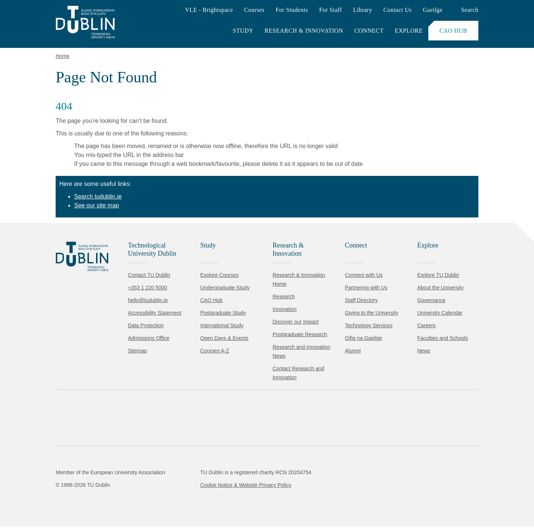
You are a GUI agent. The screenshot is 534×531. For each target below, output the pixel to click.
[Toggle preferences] (160, 503)
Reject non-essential (101, 503)
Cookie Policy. (156, 479)
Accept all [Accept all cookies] (39, 503)
